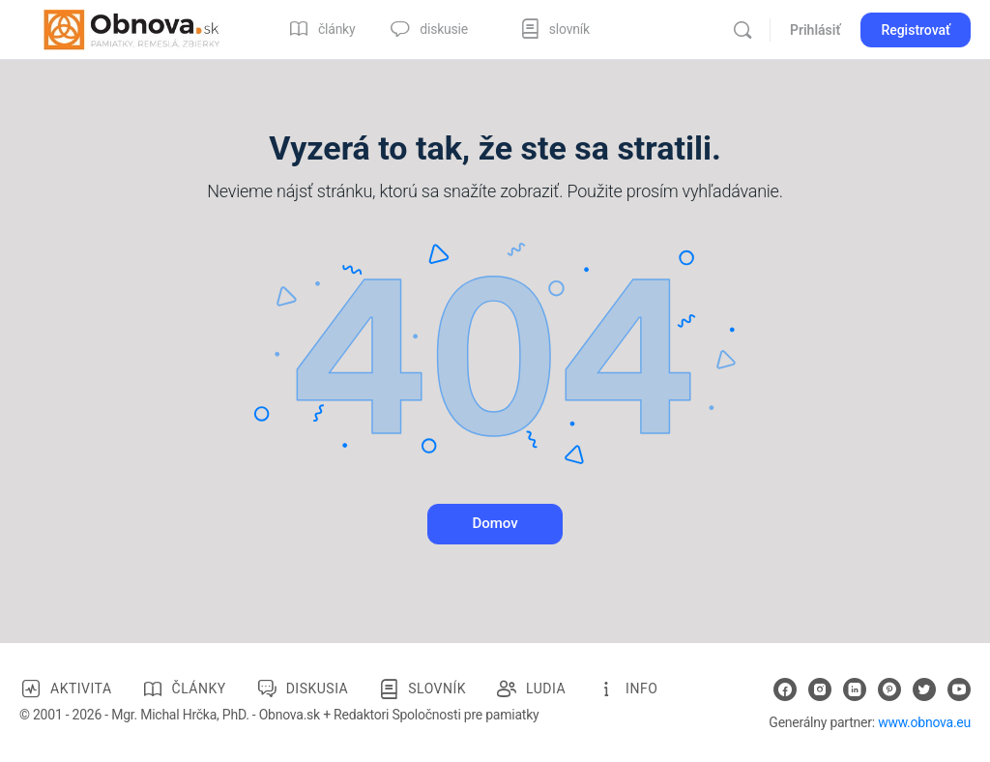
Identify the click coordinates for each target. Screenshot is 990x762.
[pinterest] (889, 689)
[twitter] (924, 689)
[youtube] (959, 689)
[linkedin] (854, 689)
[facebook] (785, 689)
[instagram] (819, 689)
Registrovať (915, 30)
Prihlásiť (815, 30)
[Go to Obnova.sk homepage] (131, 28)
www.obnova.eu (924, 722)
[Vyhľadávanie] (742, 30)
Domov (494, 523)
